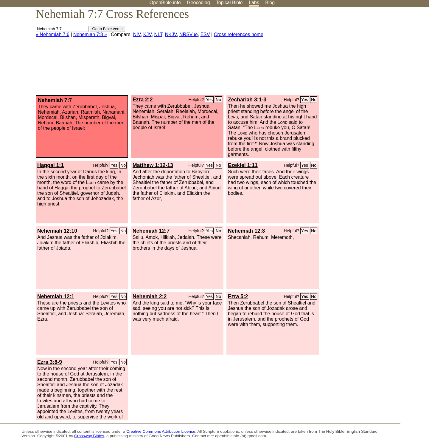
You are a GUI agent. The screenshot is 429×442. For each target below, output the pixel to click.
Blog (270, 2)
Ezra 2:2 (143, 100)
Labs (254, 2)
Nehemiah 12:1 (55, 296)
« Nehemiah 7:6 (52, 34)
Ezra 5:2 (238, 296)
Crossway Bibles (89, 436)
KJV (147, 34)
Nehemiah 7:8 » (90, 34)
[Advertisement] (368, 53)
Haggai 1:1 (50, 165)
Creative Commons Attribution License (160, 431)
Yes (209, 99)
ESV (205, 34)
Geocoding (198, 2)
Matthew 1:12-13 (153, 165)
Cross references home (238, 34)
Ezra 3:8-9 (49, 362)
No (218, 99)
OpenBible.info (165, 2)
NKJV (171, 34)
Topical (229, 2)
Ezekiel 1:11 (243, 165)
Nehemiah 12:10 (57, 231)
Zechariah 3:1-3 (247, 100)
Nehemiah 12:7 (151, 231)
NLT (158, 34)
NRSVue (188, 34)
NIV (137, 34)
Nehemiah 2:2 (150, 296)
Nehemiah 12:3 (246, 231)
